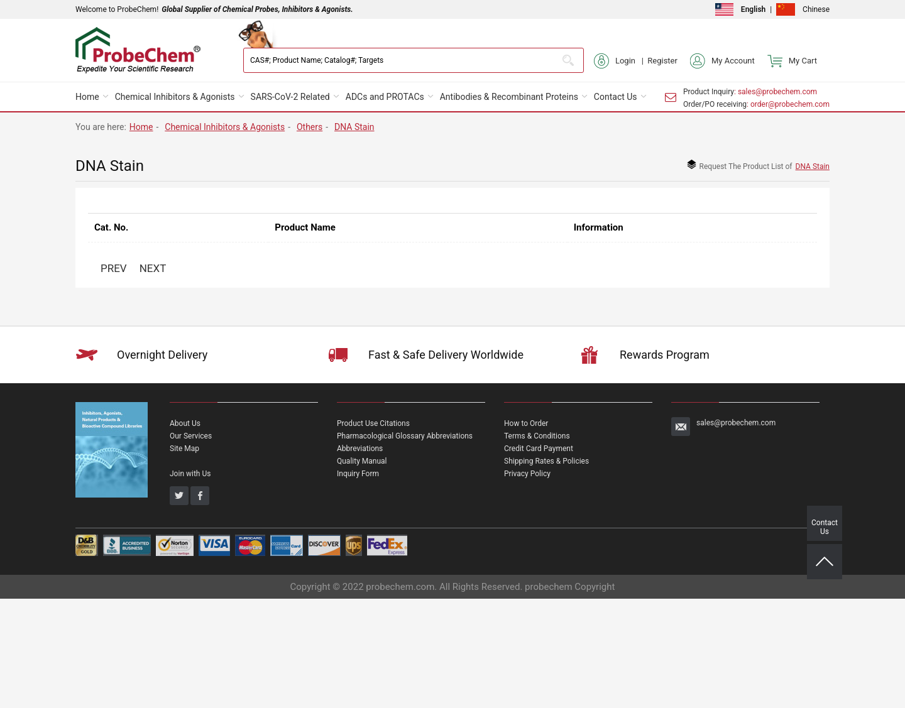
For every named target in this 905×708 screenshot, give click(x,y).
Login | (620, 60)
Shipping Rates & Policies (546, 461)
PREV (114, 268)
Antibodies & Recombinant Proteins (509, 97)
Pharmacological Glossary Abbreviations (405, 436)
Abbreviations (360, 448)
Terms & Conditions (537, 436)
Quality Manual (362, 461)
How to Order (526, 423)
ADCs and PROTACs (385, 97)
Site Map (184, 448)
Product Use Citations (373, 423)
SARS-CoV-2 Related (290, 97)
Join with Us (190, 473)
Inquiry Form (358, 473)
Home (87, 97)
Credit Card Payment (538, 448)
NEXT (153, 268)
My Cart (792, 60)
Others (309, 127)
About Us (185, 423)
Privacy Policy (527, 473)
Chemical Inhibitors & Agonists (175, 97)
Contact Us (615, 97)
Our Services (191, 436)
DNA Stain (354, 127)
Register (662, 60)
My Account (722, 60)
